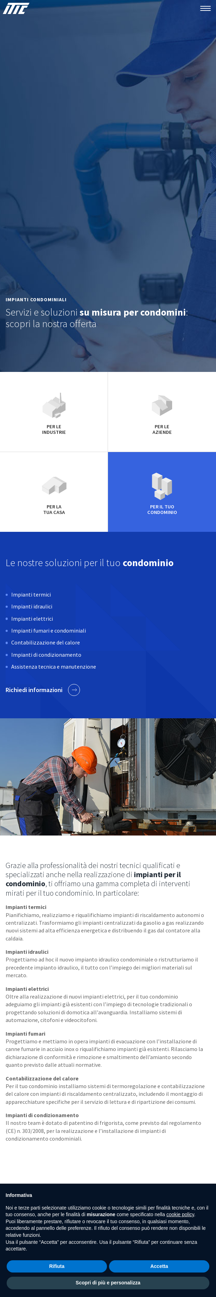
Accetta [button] (159, 1266)
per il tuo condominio (162, 492)
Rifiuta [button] (57, 1266)
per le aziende (162, 412)
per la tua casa (54, 492)
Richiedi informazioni (43, 690)
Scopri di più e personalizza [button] (108, 1282)
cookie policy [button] (180, 1214)
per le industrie (54, 412)
